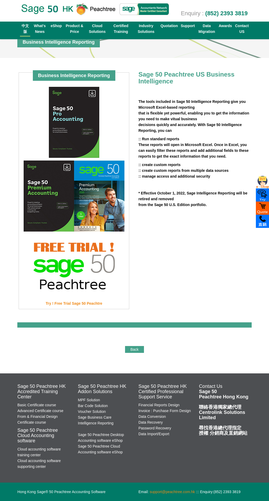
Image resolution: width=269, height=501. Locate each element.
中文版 (25, 29)
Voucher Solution (92, 411)
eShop (56, 26)
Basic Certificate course (36, 405)
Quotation (169, 26)
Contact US (242, 29)
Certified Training (120, 29)
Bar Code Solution (93, 406)
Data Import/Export (153, 434)
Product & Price (74, 29)
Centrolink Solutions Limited (222, 412)
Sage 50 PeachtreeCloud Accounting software (37, 435)
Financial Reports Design (158, 405)
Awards (225, 26)
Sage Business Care (95, 417)
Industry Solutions (146, 29)
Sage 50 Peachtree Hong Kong (223, 394)
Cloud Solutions (97, 29)
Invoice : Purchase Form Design (164, 411)
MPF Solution (89, 400)
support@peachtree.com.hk (172, 492)
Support (188, 26)
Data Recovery (150, 422)
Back (134, 349)
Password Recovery (154, 428)
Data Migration (207, 29)
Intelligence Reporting (95, 423)
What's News (40, 29)
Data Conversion (152, 416)
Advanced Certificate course (40, 411)
